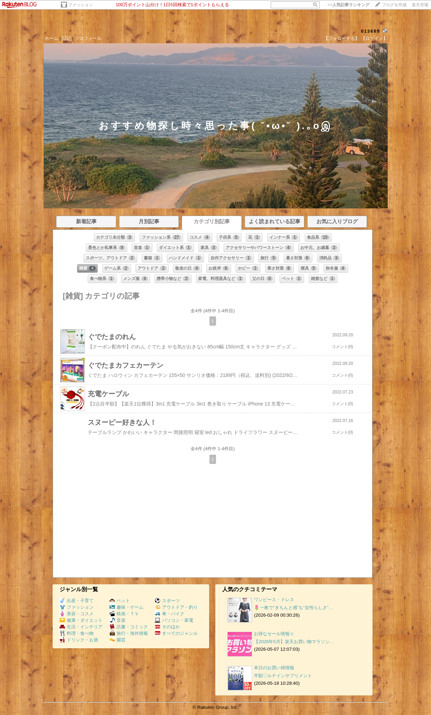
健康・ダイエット (81, 620)
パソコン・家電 (174, 620)
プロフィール (88, 38)
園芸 (117, 639)
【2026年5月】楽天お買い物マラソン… (294, 641)
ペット (119, 600)
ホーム (51, 38)
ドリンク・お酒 (79, 639)
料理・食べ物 (77, 633)
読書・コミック (128, 626)
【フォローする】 (341, 38)
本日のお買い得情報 (274, 667)
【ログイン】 (374, 38)
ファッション (80, 4)
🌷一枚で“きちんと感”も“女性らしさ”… (293, 607)
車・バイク (169, 613)
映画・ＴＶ (124, 613)
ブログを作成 (394, 4)
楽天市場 (420, 4)
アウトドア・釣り (176, 607)
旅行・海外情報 (128, 633)
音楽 (117, 620)
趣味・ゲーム (126, 607)
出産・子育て (77, 600)
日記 (66, 38)
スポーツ (167, 600)
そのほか (167, 626)
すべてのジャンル (176, 633)
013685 (370, 31)
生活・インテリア (81, 626)
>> (348, 4)
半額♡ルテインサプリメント (283, 675)
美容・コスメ (77, 613)
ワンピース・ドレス (274, 599)
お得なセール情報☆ (274, 633)
